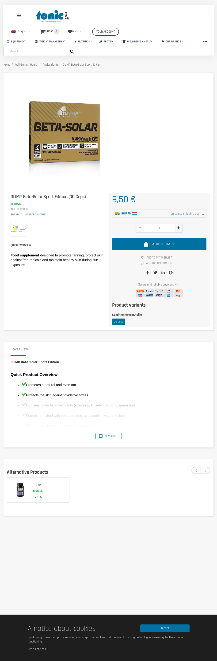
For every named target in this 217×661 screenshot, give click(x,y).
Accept (164, 628)
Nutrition (82, 41)
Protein (106, 41)
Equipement (16, 41)
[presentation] (196, 470)
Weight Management (50, 41)
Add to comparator (158, 263)
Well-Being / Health (137, 41)
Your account (105, 32)
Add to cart (159, 244)
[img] (140, 227)
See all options (37, 649)
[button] (21, 31)
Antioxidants (51, 65)
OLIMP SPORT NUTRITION (34, 214)
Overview (20, 349)
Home (7, 65)
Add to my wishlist (158, 257)
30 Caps (118, 321)
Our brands (171, 41)
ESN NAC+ (38, 485)
